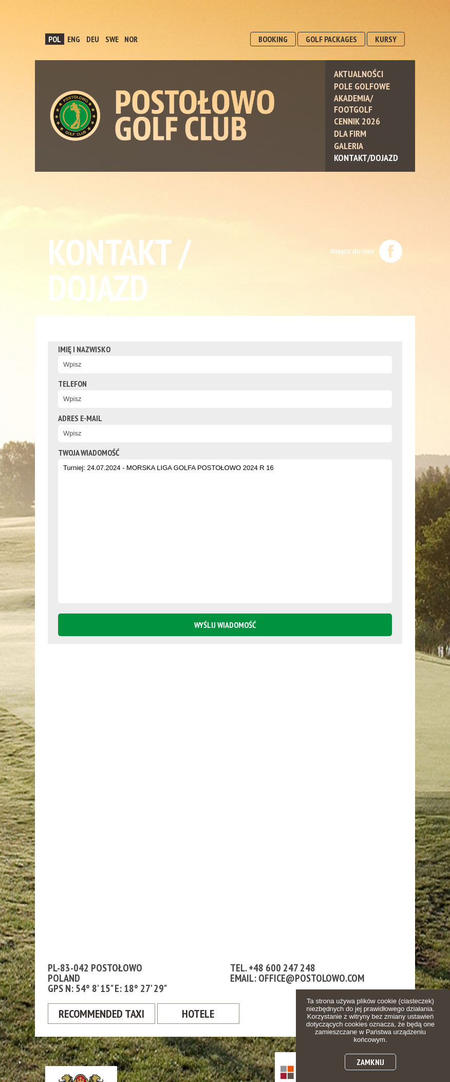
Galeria (348, 146)
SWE (112, 39)
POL (54, 39)
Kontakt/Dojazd (366, 158)
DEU (92, 39)
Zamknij (370, 1062)
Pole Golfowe (362, 86)
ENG (73, 39)
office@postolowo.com (311, 978)
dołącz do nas (366, 251)
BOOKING (273, 39)
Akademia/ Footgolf (353, 103)
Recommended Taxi (101, 1013)
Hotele (198, 1013)
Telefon (72, 383)
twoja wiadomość (88, 452)
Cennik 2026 (357, 121)
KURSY (386, 39)
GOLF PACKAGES (331, 39)
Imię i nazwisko (84, 349)
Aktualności (358, 74)
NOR (131, 39)
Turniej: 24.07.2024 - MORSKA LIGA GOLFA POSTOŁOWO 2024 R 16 (225, 531)
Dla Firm (350, 133)
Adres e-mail (80, 418)
